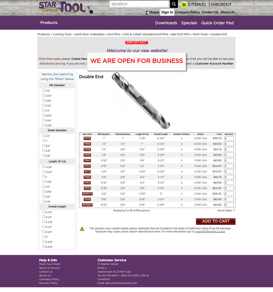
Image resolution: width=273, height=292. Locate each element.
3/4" (142, 160)
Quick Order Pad (217, 23)
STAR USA (200, 138)
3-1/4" (161, 166)
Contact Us (210, 12)
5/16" (104, 183)
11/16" (142, 205)
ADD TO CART (216, 221)
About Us (227, 12)
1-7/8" (142, 138)
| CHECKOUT (220, 5)
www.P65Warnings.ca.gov (210, 231)
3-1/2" (161, 160)
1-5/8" (142, 171)
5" (161, 194)
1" (104, 138)
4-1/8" (161, 144)
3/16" (104, 166)
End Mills (114, 34)
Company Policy (187, 12)
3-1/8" (161, 155)
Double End (219, 34)
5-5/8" (161, 171)
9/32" (104, 205)
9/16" (142, 199)
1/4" (104, 149)
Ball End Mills (180, 34)
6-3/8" (161, 138)
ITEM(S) (197, 5)
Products (49, 22)
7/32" (104, 199)
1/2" (104, 144)
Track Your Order (49, 264)
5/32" (104, 188)
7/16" (142, 188)
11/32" (104, 160)
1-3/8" (142, 194)
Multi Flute (200, 34)
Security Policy (48, 283)
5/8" (142, 149)
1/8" (104, 155)
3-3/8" (161, 149)
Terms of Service (49, 268)
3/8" (122, 149)
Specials (189, 23)
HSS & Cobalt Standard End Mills (145, 34)
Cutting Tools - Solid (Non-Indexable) (79, 34)
